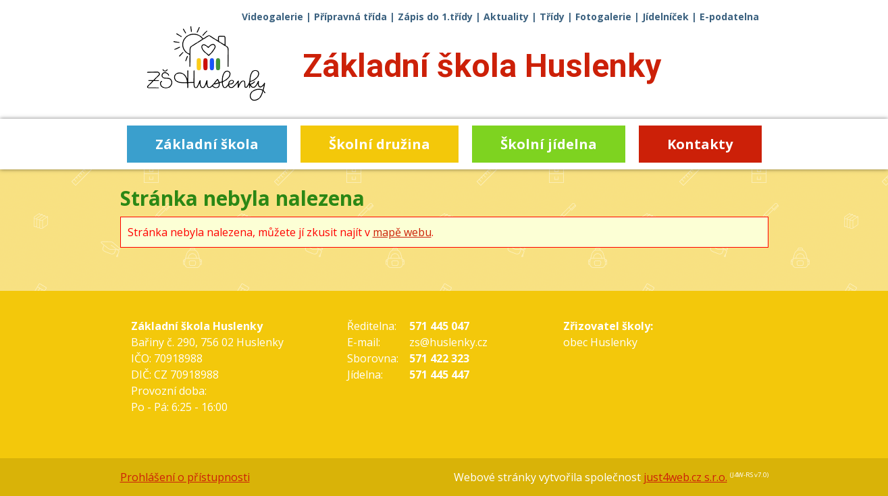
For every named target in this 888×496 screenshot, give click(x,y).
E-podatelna (729, 16)
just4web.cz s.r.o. (685, 477)
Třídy (552, 16)
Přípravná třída (350, 16)
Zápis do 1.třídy (435, 16)
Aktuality (506, 16)
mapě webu (402, 232)
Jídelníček (665, 16)
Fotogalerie (603, 16)
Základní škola (482, 66)
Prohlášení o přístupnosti (185, 477)
